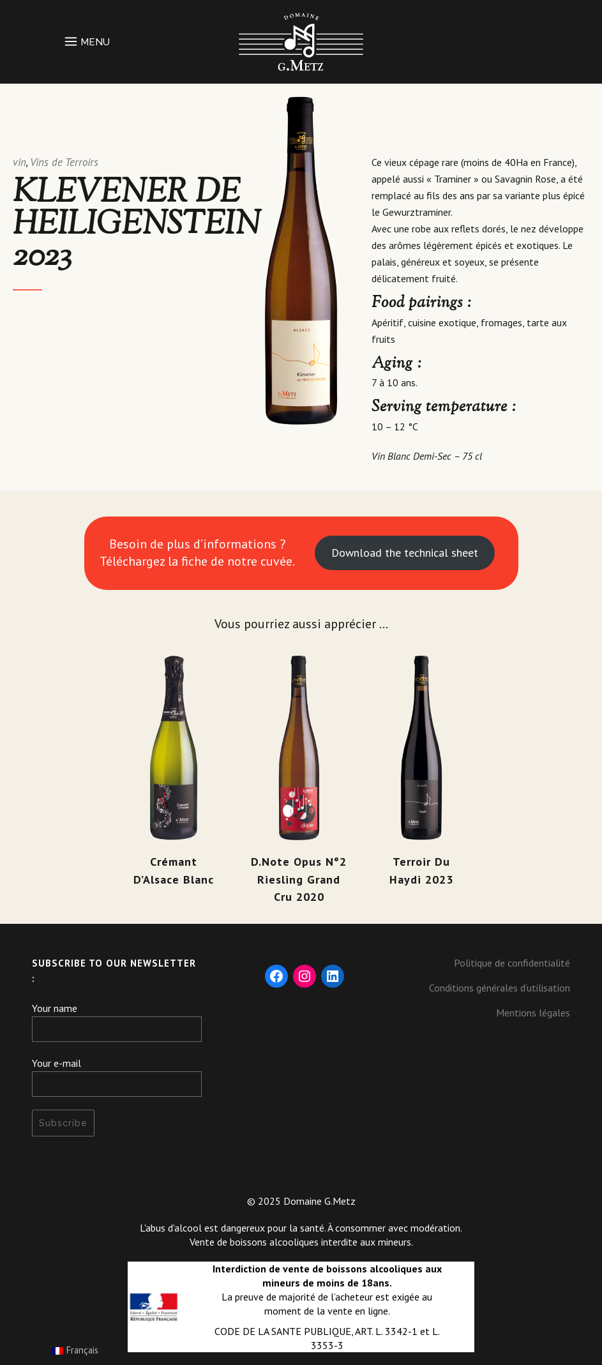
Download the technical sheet (404, 552)
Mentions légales (533, 1012)
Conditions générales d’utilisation (499, 987)
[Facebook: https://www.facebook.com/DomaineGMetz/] (276, 976)
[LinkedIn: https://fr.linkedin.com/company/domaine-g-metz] (332, 976)
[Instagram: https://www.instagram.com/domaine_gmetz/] (304, 976)
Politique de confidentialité (512, 962)
